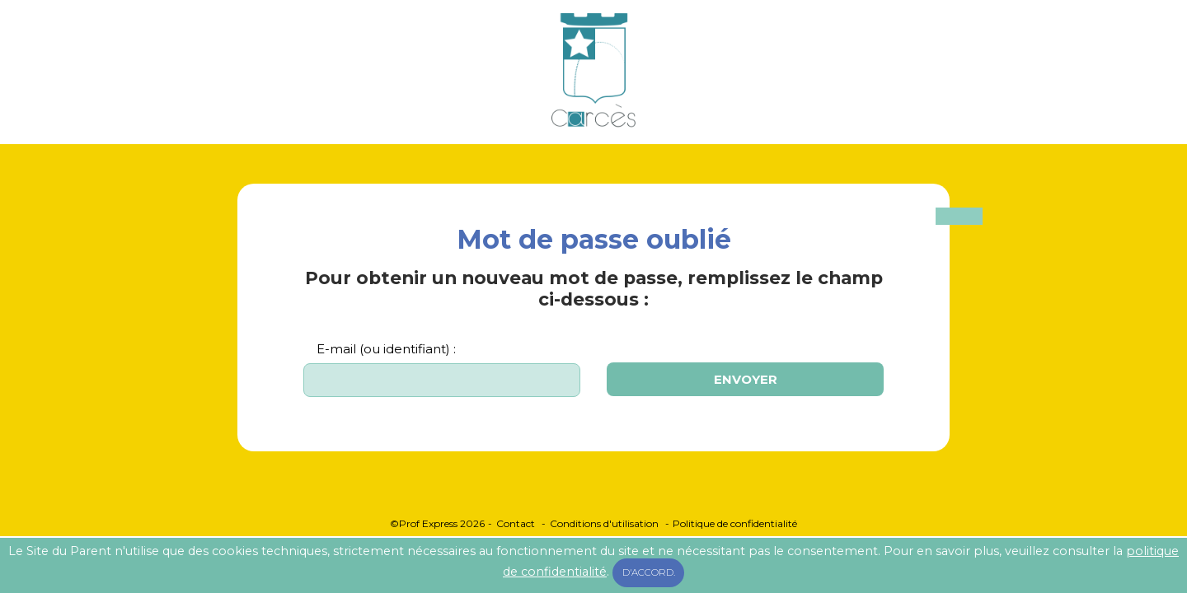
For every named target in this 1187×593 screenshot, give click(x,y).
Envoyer (745, 379)
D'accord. (648, 572)
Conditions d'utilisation (604, 523)
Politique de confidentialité (735, 523)
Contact (515, 523)
